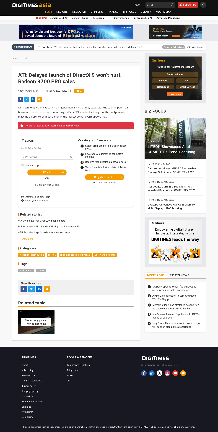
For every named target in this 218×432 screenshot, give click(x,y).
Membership (28, 375)
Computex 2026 (58, 18)
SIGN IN (53, 172)
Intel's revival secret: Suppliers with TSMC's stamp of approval (176, 316)
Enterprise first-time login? (37, 196)
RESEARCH (79, 11)
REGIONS (62, 11)
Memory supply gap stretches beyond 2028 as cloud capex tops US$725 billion (176, 306)
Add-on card (26, 270)
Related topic (31, 303)
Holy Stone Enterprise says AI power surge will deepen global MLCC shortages (176, 325)
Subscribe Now (71, 125)
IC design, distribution (32, 254)
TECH (48, 11)
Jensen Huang (80, 18)
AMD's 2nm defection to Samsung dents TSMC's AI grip (174, 297)
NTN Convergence (119, 18)
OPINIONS (97, 11)
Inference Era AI (143, 18)
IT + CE (52, 254)
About (25, 364)
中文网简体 (27, 417)
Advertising (27, 370)
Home (15, 58)
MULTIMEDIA (163, 11)
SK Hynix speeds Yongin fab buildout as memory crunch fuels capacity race (174, 288)
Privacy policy (29, 385)
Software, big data (105, 254)
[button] (47, 185)
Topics (70, 375)
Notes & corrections (32, 401)
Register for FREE (108, 177)
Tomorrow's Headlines (174, 47)
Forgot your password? (36, 200)
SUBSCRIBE (187, 4)
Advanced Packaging (168, 18)
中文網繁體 (27, 412)
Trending (41, 18)
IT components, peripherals (75, 254)
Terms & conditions (32, 380)
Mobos (41, 270)
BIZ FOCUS (129, 11)
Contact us (27, 396)
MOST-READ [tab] (155, 275)
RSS (69, 380)
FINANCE (113, 11)
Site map (26, 406)
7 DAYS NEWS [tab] (179, 275)
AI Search (98, 18)
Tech (25, 58)
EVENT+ (146, 11)
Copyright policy (30, 391)
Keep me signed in (35, 165)
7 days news (73, 370)
